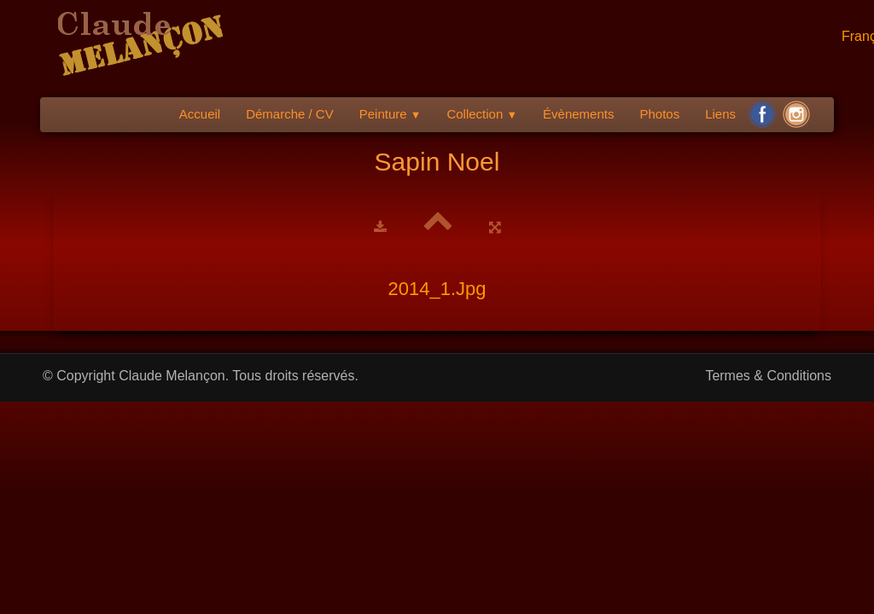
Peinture (390, 114)
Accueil (199, 114)
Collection (481, 114)
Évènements (578, 114)
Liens (720, 114)
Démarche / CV (290, 114)
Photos (659, 114)
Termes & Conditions (768, 375)
